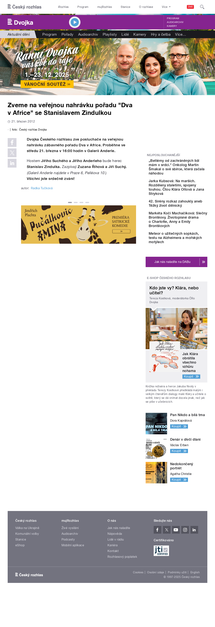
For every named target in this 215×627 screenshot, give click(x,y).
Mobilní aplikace (73, 580)
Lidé (125, 34)
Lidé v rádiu (116, 574)
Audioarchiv (175, 22)
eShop (20, 580)
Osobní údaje (155, 607)
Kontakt (113, 586)
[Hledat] (202, 7)
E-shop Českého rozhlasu (169, 313)
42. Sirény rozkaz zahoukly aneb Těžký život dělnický (187, 222)
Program (82, 6)
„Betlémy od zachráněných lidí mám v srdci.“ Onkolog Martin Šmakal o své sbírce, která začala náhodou (188, 171)
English (195, 607)
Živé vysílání (70, 563)
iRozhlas (63, 6)
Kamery (172, 26)
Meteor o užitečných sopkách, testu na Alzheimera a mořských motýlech (187, 270)
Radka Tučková (42, 260)
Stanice (125, 6)
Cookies (138, 607)
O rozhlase (146, 6)
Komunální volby (27, 569)
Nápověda (115, 569)
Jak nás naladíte (119, 563)
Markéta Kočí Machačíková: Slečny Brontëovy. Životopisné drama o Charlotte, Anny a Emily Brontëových (187, 246)
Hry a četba (161, 34)
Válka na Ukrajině (27, 563)
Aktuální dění (19, 34)
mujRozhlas (104, 6)
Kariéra (112, 580)
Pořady (68, 34)
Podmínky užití (177, 607)
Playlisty (110, 34)
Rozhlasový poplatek (122, 592)
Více (180, 34)
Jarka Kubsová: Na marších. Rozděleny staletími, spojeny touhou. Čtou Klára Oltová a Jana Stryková (186, 199)
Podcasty (68, 574)
